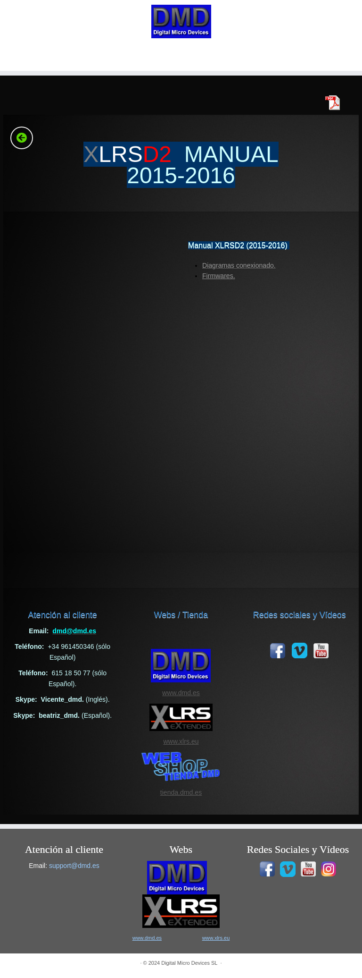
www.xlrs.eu (180, 741)
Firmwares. (218, 276)
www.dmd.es (181, 693)
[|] (181, 21)
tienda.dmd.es (181, 792)
